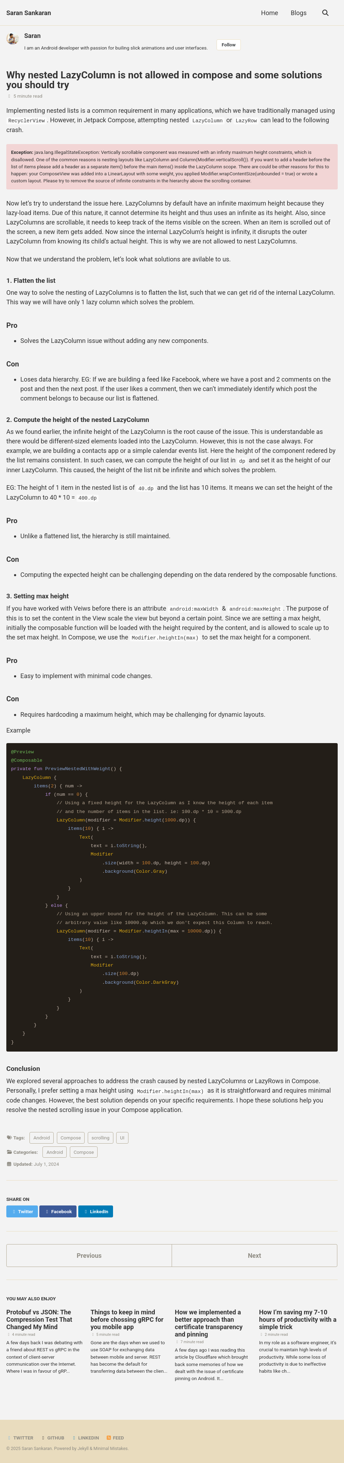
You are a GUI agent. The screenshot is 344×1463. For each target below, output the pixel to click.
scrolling (101, 1136)
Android (41, 1136)
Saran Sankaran (28, 13)
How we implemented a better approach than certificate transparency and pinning (209, 1321)
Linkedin (85, 1436)
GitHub (52, 1436)
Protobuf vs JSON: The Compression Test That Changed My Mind (39, 1318)
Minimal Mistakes (110, 1447)
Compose (71, 1136)
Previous (89, 1254)
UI (122, 1136)
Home (269, 13)
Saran (32, 35)
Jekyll (83, 1447)
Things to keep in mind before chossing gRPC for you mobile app (127, 1318)
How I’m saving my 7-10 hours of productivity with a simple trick (298, 1318)
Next (254, 1254)
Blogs (298, 13)
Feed (115, 1436)
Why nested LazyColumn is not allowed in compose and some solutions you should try (164, 80)
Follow (229, 44)
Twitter (19, 1436)
